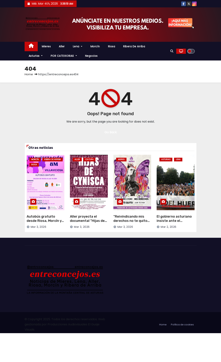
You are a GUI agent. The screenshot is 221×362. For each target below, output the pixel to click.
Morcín (95, 46)
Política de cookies (182, 324)
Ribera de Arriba (134, 46)
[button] (171, 51)
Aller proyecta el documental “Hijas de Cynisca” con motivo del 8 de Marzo (87, 222)
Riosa (111, 46)
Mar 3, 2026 (38, 227)
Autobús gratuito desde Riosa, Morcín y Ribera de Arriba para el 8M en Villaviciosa (44, 222)
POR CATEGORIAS (64, 56)
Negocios (91, 56)
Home (29, 74)
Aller (62, 46)
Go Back (110, 132)
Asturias (36, 56)
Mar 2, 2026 (168, 227)
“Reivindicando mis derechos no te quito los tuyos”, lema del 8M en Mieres (131, 222)
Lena (77, 46)
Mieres (46, 46)
